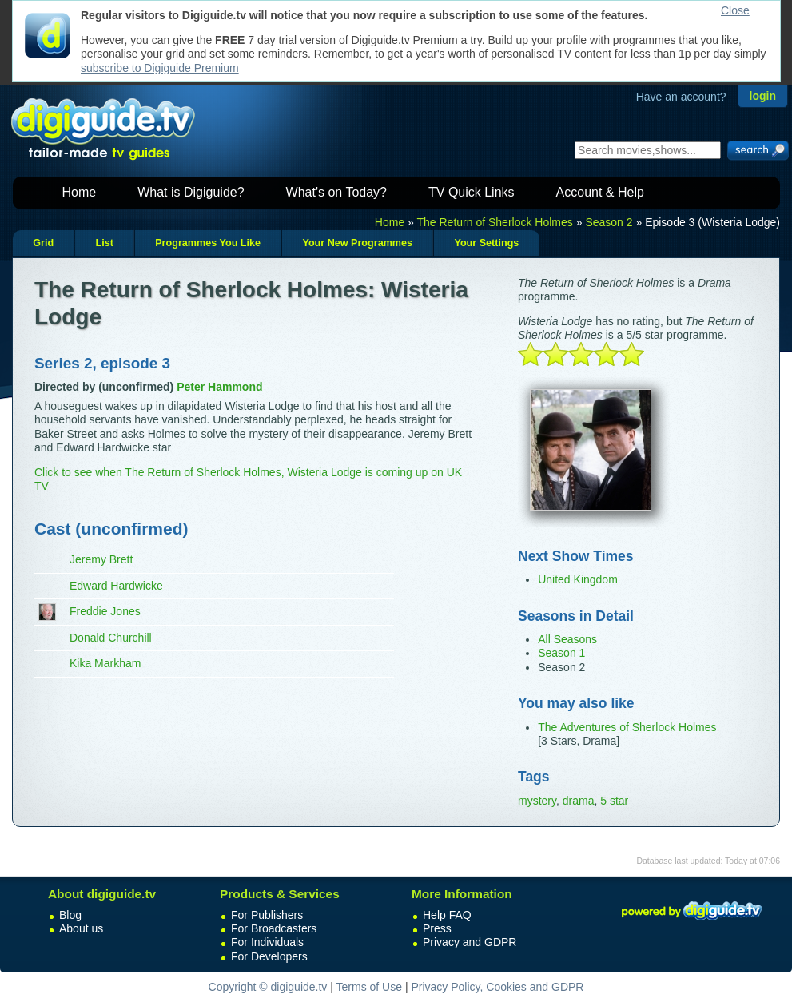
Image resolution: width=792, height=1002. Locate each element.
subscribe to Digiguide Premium (160, 68)
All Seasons (567, 639)
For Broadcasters (273, 928)
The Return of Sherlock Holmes (495, 222)
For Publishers (267, 915)
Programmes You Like (208, 243)
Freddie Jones (105, 611)
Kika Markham (105, 663)
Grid (43, 243)
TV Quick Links (471, 192)
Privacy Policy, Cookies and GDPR (497, 986)
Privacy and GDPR (469, 942)
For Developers (269, 956)
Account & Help (600, 192)
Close (735, 10)
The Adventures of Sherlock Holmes (627, 727)
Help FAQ (447, 915)
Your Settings (486, 243)
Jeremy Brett (101, 559)
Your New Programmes (357, 243)
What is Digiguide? (190, 192)
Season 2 (608, 222)
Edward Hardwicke (116, 585)
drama (579, 800)
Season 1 (561, 652)
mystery (537, 800)
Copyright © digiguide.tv (268, 986)
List (104, 243)
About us (81, 928)
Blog (70, 915)
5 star (614, 800)
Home (79, 192)
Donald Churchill (111, 637)
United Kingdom (578, 579)
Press (437, 928)
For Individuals (267, 942)
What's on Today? (336, 192)
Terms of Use (369, 986)
